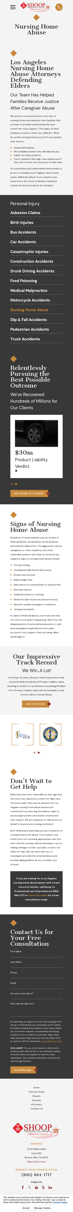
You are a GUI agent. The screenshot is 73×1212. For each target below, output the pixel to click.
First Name (16, 951)
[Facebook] (22, 1187)
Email (13, 983)
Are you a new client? (21, 994)
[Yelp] (43, 1187)
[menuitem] (36, 214)
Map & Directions (36, 1162)
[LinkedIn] (50, 1187)
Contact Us (36, 1109)
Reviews (36, 1100)
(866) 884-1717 (36, 1175)
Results (36, 1096)
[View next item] (16, 484)
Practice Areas (36, 1092)
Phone (13, 972)
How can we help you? (22, 1004)
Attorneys (36, 1104)
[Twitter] (29, 1187)
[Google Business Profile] (36, 1187)
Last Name (16, 962)
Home (37, 1088)
